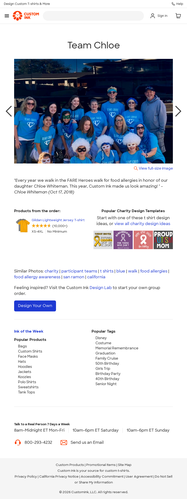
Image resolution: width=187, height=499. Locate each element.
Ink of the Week (28, 331)
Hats (22, 361)
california (96, 277)
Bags (22, 346)
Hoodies (25, 366)
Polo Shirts (27, 382)
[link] (26, 16)
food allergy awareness (37, 277)
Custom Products (70, 465)
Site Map (124, 465)
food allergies (153, 271)
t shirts (106, 271)
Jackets (24, 372)
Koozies (24, 377)
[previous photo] (9, 111)
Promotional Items (101, 465)
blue (120, 271)
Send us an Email (87, 442)
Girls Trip (102, 368)
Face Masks (28, 356)
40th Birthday (107, 379)
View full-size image (156, 168)
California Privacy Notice (59, 476)
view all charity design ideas (142, 223)
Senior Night (106, 384)
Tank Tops (26, 392)
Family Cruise (106, 358)
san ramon (73, 277)
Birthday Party (108, 374)
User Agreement (139, 476)
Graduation (105, 353)
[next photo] (178, 111)
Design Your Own (35, 305)
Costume (103, 343)
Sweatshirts (28, 387)
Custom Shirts (30, 351)
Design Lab (101, 287)
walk (132, 271)
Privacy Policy (26, 476)
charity (51, 271)
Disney (101, 338)
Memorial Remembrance (116, 348)
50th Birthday (107, 363)
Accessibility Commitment (102, 476)
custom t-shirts (117, 471)
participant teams (79, 271)
